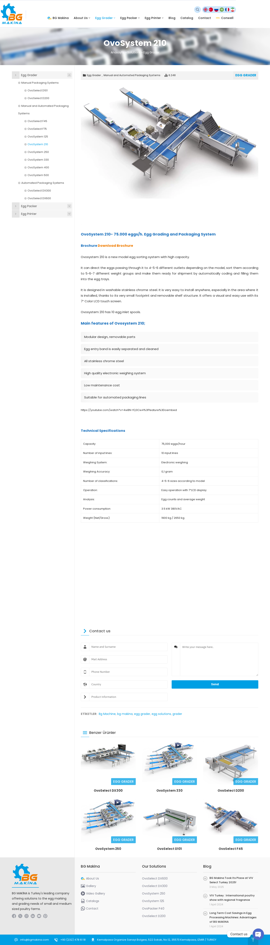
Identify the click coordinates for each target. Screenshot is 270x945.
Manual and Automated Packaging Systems (132, 75)
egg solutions (161, 714)
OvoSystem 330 (169, 790)
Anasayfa (117, 52)
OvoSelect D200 (231, 790)
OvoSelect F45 (231, 849)
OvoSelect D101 (169, 849)
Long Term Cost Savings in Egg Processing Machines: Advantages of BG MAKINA (232, 917)
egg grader (142, 714)
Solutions (134, 52)
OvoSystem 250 (108, 849)
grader (177, 714)
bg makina (125, 714)
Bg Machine (107, 714)
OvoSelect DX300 (108, 790)
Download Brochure (115, 245)
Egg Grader (151, 52)
